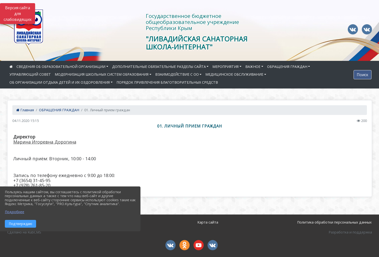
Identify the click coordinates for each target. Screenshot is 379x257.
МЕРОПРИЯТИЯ (225, 66)
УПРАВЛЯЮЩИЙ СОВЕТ (30, 74)
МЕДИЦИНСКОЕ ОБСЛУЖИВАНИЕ (234, 74)
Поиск (362, 74)
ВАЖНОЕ (252, 66)
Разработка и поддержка (350, 232)
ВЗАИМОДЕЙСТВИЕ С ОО (177, 74)
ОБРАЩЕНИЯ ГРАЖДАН (287, 66)
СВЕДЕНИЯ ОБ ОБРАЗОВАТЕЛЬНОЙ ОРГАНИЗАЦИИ (60, 66)
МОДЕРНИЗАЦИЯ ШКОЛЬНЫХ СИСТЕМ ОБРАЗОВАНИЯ (101, 74)
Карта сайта (207, 222)
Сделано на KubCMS (24, 232)
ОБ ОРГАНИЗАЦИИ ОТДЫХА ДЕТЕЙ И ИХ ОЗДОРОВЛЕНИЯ (59, 82)
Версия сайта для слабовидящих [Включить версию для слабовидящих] (17, 13)
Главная (25, 110)
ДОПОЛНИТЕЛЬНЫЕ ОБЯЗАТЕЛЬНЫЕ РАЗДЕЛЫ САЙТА (159, 66)
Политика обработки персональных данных (334, 222)
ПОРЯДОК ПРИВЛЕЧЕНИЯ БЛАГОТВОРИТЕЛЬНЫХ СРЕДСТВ (167, 82)
